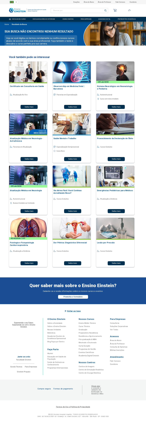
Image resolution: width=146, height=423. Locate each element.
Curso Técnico (84, 326)
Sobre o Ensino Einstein (56, 326)
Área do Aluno (89, 2)
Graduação (83, 330)
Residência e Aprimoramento (90, 336)
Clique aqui (95, 386)
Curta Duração (84, 346)
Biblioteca (51, 333)
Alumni (50, 353)
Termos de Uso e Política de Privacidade (73, 407)
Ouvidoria (133, 2)
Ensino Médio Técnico (87, 323)
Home (7, 25)
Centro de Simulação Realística (91, 370)
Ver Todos (114, 330)
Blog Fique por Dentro (56, 342)
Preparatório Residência (88, 333)
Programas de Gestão (87, 349)
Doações (76, 2)
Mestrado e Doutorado (87, 343)
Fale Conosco (120, 2)
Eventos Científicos (86, 352)
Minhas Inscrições (117, 350)
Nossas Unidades (54, 330)
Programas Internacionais (57, 368)
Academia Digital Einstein (89, 356)
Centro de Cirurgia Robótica (90, 373)
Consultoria (114, 323)
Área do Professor (104, 2)
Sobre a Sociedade (54, 323)
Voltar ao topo (74, 311)
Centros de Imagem (86, 366)
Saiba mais (29, 107)
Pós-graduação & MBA (87, 339)
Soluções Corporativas (119, 326)
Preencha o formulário (73, 297)
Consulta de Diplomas (118, 347)
